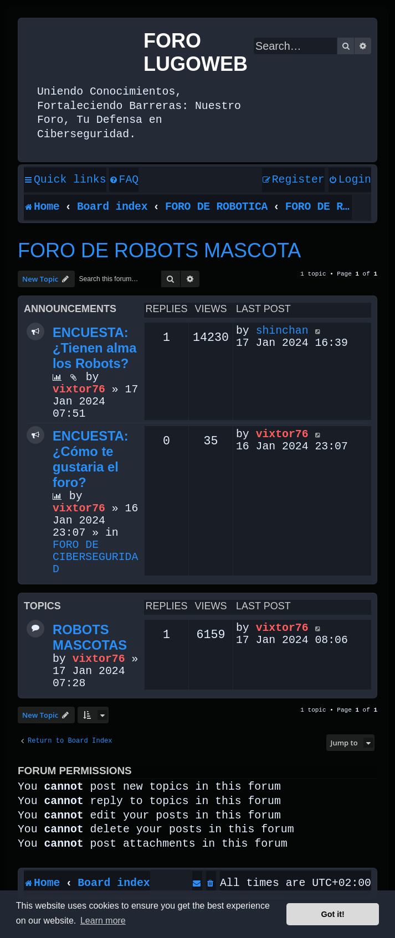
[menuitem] (124, 180)
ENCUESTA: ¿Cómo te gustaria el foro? (91, 459)
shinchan (282, 331)
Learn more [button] (103, 920)
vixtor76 (79, 390)
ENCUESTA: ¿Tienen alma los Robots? (94, 348)
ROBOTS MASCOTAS (90, 637)
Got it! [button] (333, 914)
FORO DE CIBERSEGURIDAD (95, 557)
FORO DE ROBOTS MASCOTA (159, 250)
